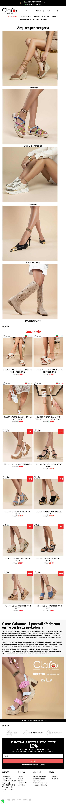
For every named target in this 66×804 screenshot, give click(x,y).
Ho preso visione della (34, 764)
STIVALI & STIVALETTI (40, 19)
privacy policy (40, 764)
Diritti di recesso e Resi (40, 783)
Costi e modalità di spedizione (39, 780)
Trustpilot (5, 327)
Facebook (54, 777)
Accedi (38, 11)
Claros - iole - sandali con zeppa (17, 464)
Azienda (20, 779)
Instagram (54, 779)
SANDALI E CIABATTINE (41, 16)
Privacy (20, 781)
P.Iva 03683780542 (8, 785)
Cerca (28, 11)
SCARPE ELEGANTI (25, 19)
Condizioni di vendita (40, 785)
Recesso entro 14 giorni (36, 732)
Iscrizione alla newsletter (22, 784)
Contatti (20, 777)
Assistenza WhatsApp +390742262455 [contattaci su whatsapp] (33, 720)
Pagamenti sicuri (57, 732)
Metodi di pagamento (40, 777)
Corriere (15, 732)
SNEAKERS (54, 16)
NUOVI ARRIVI (12, 16)
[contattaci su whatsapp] (2, 801)
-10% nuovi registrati (33, 1)
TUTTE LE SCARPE (25, 16)
